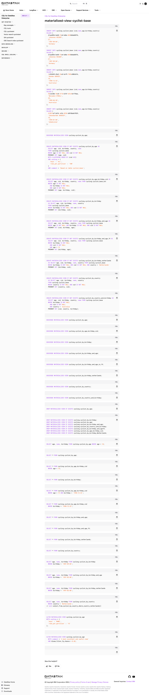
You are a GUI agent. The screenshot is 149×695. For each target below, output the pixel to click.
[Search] (79, 4)
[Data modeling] (15, 44)
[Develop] (15, 47)
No (57, 666)
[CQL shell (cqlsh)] (15, 54)
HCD (45, 10)
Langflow (33, 10)
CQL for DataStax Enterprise (55, 16)
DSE (54, 10)
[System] (145, 3)
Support (5, 688)
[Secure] (15, 51)
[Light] (140, 3)
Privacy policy (75, 682)
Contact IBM (130, 681)
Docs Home (8, 10)
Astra (22, 10)
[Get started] (15, 22)
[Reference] (15, 58)
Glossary (5, 685)
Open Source (66, 10)
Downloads (6, 691)
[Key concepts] (16, 25)
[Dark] (143, 3)
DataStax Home (8, 682)
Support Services (83, 10)
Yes (48, 666)
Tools (98, 10)
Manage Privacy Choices (99, 682)
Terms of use (85, 682)
